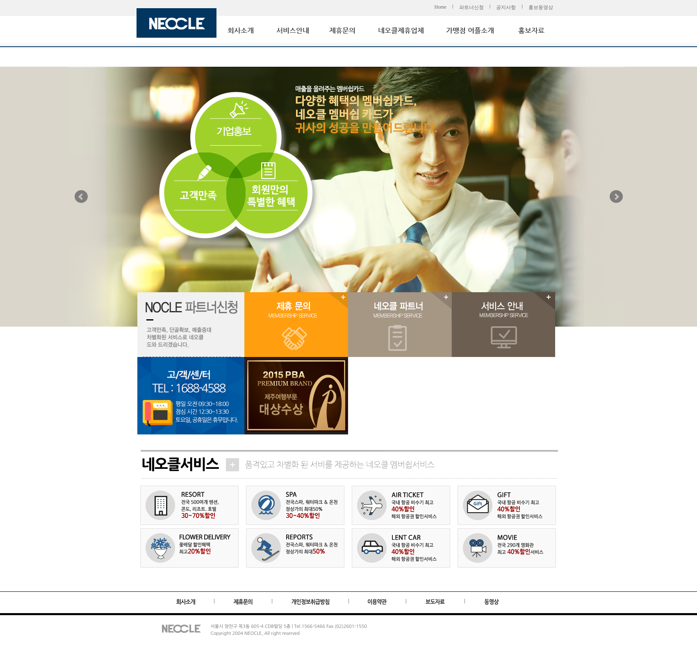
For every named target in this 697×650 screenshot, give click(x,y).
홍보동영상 (540, 7)
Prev (81, 196)
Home (440, 7)
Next (616, 196)
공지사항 (506, 7)
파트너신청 (471, 7)
